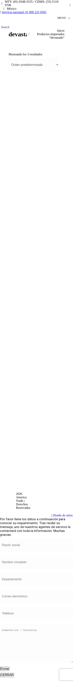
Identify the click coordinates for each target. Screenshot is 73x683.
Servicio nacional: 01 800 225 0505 (24, 12)
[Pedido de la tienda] (34, 64)
